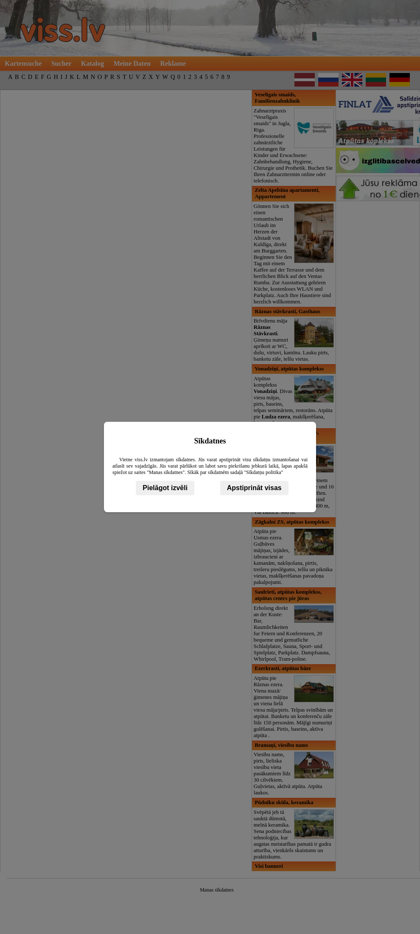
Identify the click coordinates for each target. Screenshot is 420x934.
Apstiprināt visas (254, 487)
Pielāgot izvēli (165, 487)
